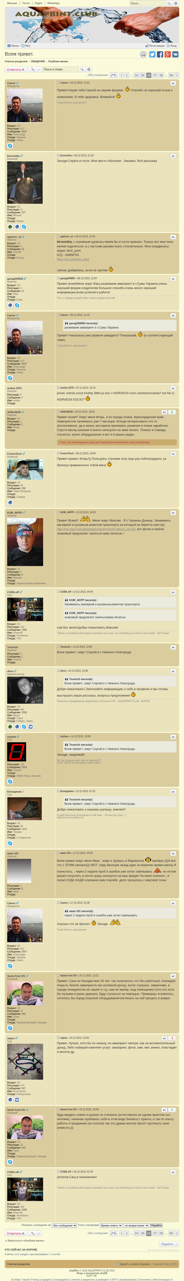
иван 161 (13, 853)
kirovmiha (13, 155)
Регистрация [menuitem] (157, 45)
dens (10, 671)
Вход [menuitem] (174, 45)
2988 (24, 630)
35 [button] (142, 75)
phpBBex (74, 1270)
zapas (11, 1038)
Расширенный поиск (176, 3)
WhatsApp (53, 3)
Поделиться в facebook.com (160, 54)
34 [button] (136, 75)
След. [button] (177, 75)
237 (24, 212)
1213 (24, 829)
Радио (38, 3)
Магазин (12, 3)
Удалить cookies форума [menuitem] (135, 1264)
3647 (24, 131)
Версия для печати (143, 54)
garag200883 (15, 278)
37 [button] (155, 75)
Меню (15, 45)
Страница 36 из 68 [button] (113, 75)
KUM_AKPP (14, 512)
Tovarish (12, 647)
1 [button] (127, 75)
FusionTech (14, 453)
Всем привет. (19, 54)
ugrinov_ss (14, 236)
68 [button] (171, 75)
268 (24, 488)
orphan (11, 736)
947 (24, 1088)
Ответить (14, 69)
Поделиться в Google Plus (168, 54)
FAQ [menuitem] (27, 45)
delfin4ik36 (14, 412)
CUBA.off (13, 592)
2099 (24, 712)
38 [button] (161, 75)
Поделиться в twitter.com (152, 54)
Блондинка (14, 791)
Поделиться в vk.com (175, 54)
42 (23, 249)
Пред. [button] (121, 75)
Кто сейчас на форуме (21, 1249)
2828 (24, 767)
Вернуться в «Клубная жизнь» (26, 1240)
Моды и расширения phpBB (92, 1273)
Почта (26, 3)
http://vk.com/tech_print (73, 259)
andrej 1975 (14, 388)
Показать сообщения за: (49, 1225)
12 (23, 291)
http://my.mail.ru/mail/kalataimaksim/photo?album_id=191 (96, 529)
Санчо (11, 83)
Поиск (169, 3)
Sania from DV (16, 976)
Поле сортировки (100, 1225)
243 (24, 1014)
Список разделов (18, 1264)
